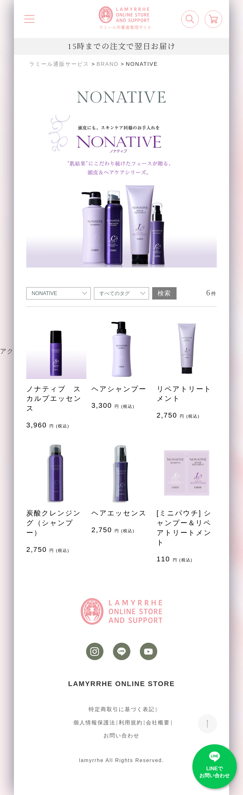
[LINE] (121, 651)
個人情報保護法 (94, 723)
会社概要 (158, 723)
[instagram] (94, 651)
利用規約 (131, 723)
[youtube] (148, 651)
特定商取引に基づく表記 (122, 709)
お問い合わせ (121, 736)
